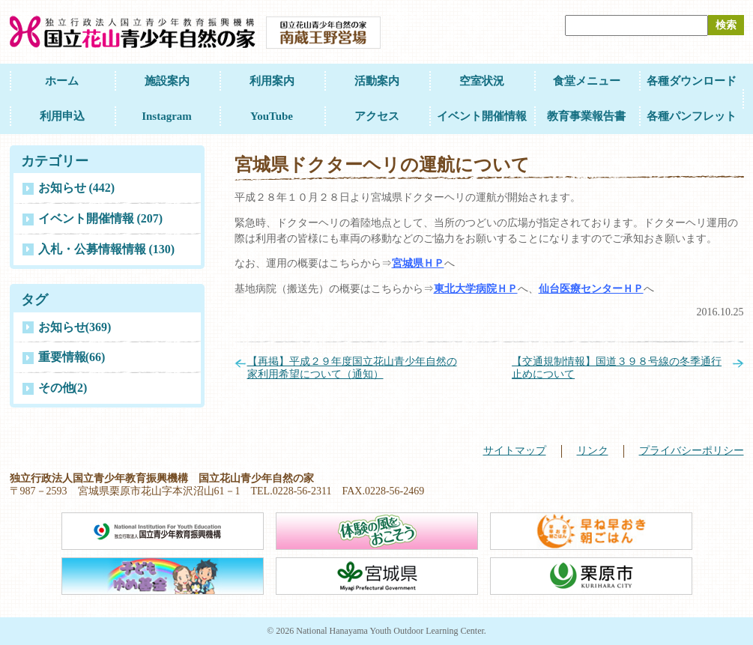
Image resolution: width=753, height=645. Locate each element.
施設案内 (167, 81)
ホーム (62, 81)
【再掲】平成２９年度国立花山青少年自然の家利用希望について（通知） (352, 368)
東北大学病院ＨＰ (476, 288)
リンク (592, 450)
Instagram (167, 116)
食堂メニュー (586, 81)
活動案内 (376, 81)
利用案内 (272, 81)
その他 (63, 387)
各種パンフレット (692, 116)
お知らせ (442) (76, 187)
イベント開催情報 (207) (100, 218)
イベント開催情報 (482, 116)
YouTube (271, 116)
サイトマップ (514, 450)
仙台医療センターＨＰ (591, 288)
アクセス (376, 116)
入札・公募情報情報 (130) (106, 249)
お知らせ (75, 327)
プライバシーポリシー (691, 450)
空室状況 (481, 81)
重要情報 (72, 357)
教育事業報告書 (586, 116)
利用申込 (62, 116)
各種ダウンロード (692, 81)
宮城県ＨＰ (418, 263)
